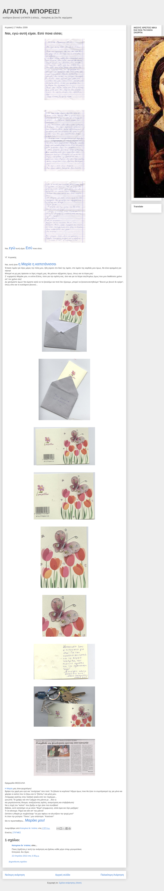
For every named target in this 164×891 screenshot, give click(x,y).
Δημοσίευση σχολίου (18, 861)
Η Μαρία (9, 788)
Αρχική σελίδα (62, 875)
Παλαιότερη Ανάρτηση (112, 875)
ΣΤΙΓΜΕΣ (17, 832)
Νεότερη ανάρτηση (15, 875)
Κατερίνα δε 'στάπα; (21, 845)
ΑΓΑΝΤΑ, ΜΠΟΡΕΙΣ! (31, 11)
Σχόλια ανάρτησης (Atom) (70, 883)
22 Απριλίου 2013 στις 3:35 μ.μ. (25, 856)
